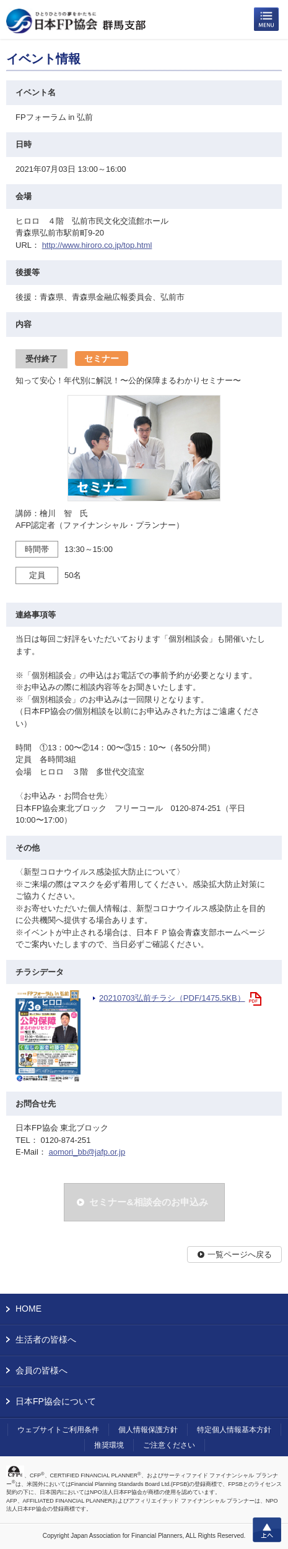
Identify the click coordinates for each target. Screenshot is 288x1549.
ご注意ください (169, 1445)
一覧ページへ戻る (239, 1254)
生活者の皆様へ (45, 1339)
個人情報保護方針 (148, 1429)
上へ (267, 1530)
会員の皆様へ (41, 1370)
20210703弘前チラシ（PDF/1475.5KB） (172, 998)
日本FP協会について (55, 1401)
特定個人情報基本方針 (234, 1429)
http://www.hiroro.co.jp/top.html (97, 245)
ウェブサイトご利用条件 (58, 1429)
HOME (28, 1308)
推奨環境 (109, 1445)
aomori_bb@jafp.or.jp (86, 1151)
